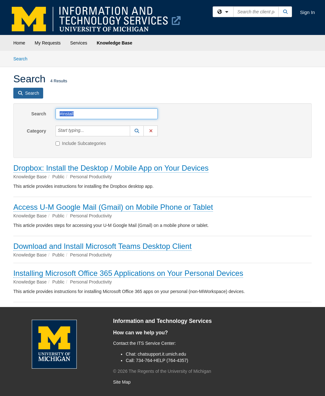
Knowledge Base (114, 42)
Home (19, 42)
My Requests (48, 42)
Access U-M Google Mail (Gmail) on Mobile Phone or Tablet (113, 207)
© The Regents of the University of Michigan (162, 371)
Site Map (121, 382)
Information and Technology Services (162, 321)
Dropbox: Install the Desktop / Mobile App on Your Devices (111, 168)
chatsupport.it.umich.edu (162, 354)
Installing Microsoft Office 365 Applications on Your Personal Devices (128, 273)
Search (22, 58)
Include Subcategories (81, 143)
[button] (137, 131)
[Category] (87, 130)
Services (78, 42)
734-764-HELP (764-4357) (162, 360)
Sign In (307, 12)
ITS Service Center (156, 343)
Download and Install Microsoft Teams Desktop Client (102, 246)
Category (36, 130)
